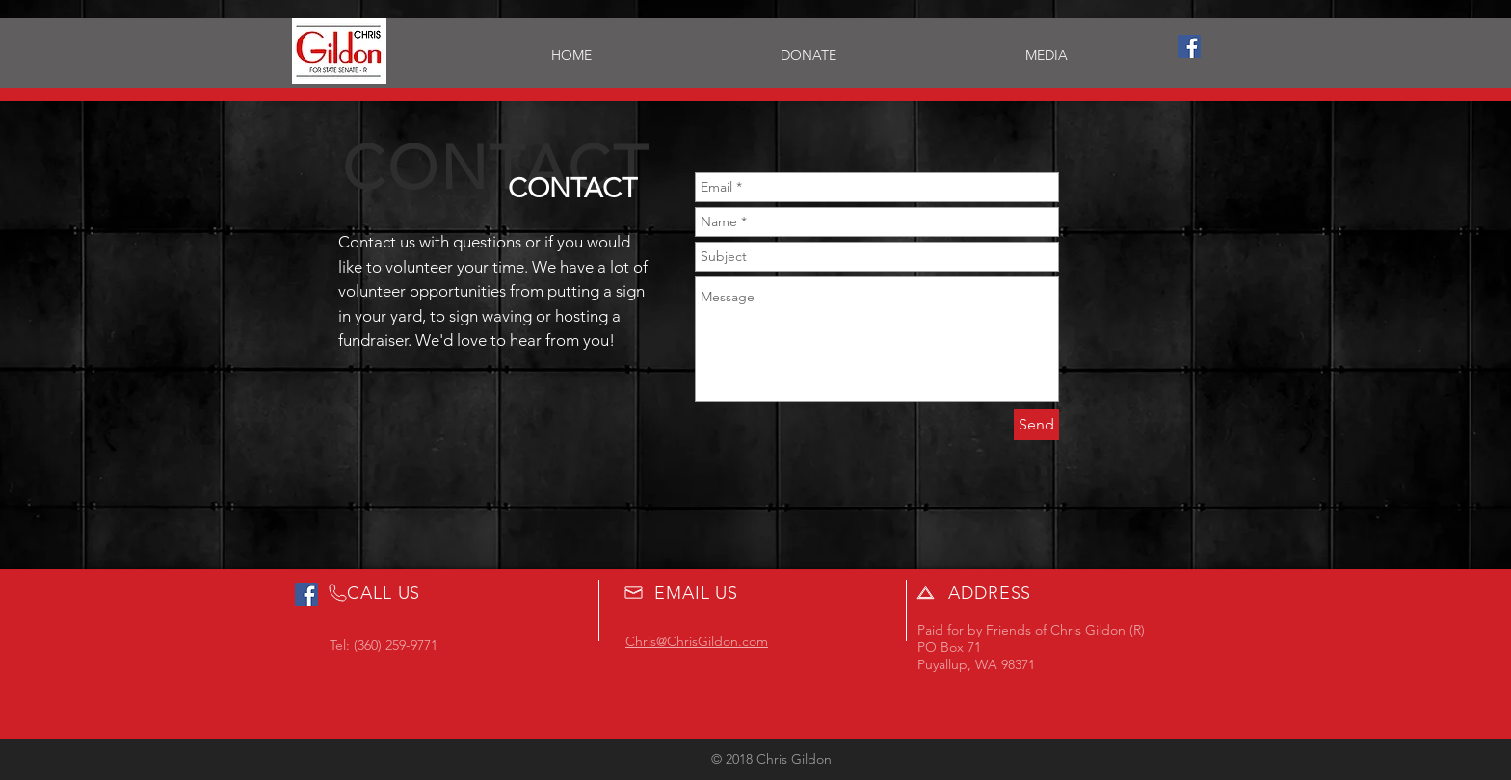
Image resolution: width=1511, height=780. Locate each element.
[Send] (1036, 424)
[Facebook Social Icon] (1189, 46)
